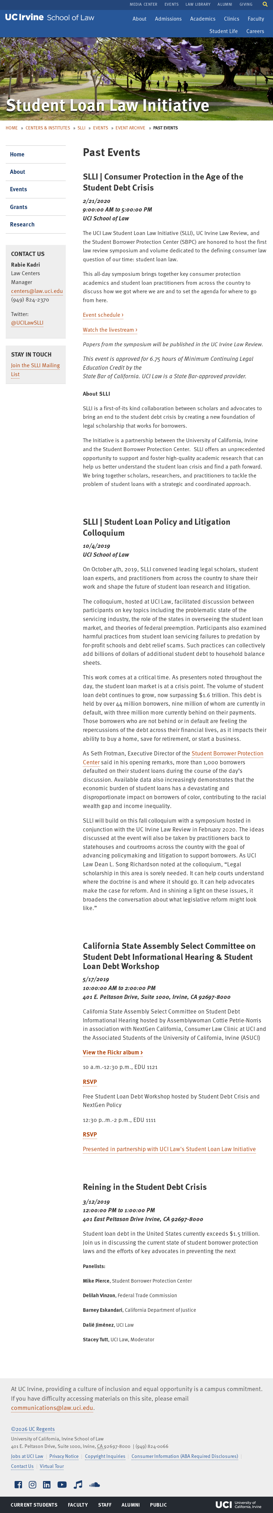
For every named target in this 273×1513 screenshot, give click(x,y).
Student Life (223, 32)
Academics (202, 19)
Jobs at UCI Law (27, 1456)
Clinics (233, 19)
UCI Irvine (238, 1504)
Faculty (257, 19)
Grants (19, 206)
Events (100, 127)
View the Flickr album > (113, 1052)
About (141, 19)
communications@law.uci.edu (52, 1407)
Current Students (34, 1506)
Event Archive (130, 127)
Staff (107, 1506)
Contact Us (22, 1466)
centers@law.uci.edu (37, 291)
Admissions (168, 19)
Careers (257, 32)
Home (12, 127)
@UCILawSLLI (27, 322)
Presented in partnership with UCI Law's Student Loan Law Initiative (169, 1148)
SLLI (81, 127)
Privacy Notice (64, 1456)
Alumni (130, 1506)
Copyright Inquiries (105, 1456)
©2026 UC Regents (33, 1429)
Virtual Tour (52, 1466)
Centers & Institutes (48, 127)
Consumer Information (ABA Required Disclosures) (185, 1456)
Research (22, 224)
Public (159, 1506)
